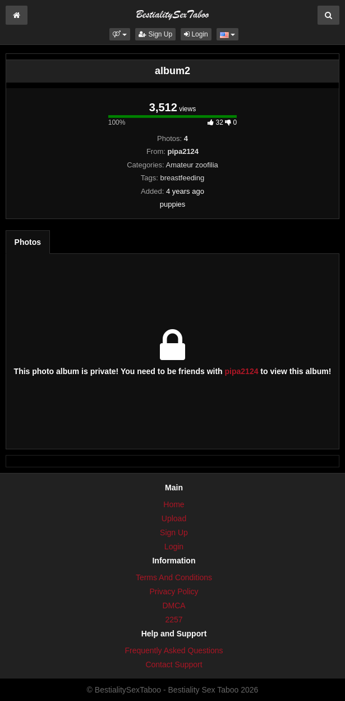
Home (173, 504)
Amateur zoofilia (192, 165)
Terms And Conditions (174, 577)
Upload (174, 518)
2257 (173, 619)
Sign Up (155, 34)
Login (196, 34)
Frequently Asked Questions (174, 650)
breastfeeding (182, 178)
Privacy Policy (173, 591)
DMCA (173, 605)
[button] (119, 34)
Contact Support (173, 664)
